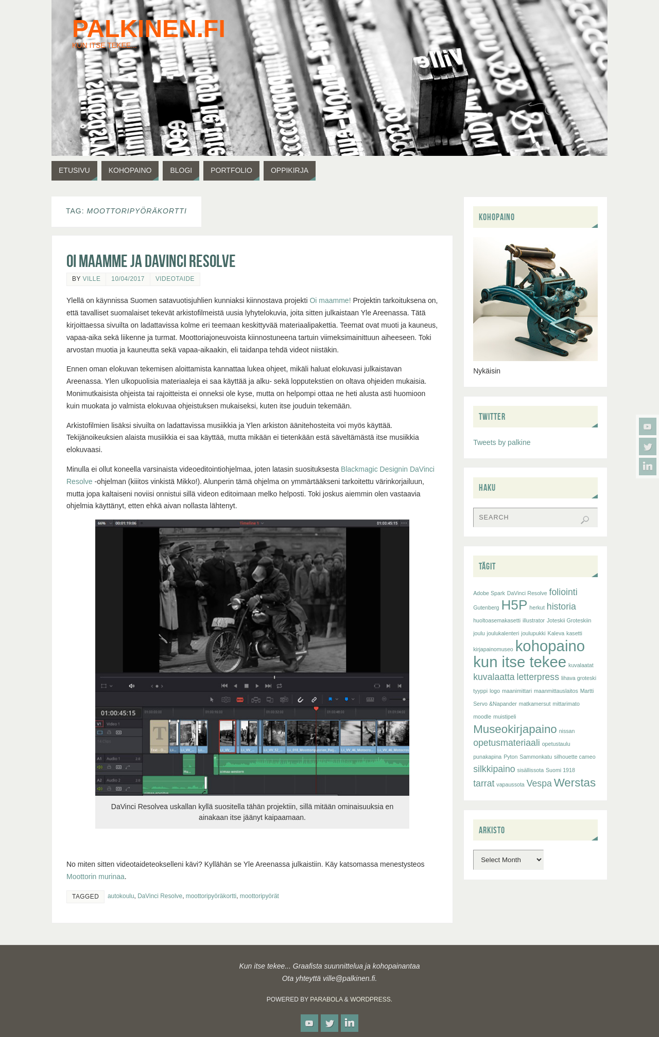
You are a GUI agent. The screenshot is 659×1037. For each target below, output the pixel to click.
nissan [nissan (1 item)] (567, 731)
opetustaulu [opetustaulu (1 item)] (556, 744)
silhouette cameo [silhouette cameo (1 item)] (575, 757)
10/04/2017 (128, 278)
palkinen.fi (149, 29)
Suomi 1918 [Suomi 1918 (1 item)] (560, 770)
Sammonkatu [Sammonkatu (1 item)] (535, 757)
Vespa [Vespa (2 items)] (539, 783)
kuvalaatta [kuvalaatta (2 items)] (494, 677)
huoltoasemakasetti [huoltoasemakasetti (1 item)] (497, 620)
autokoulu (121, 896)
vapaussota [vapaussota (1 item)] (510, 784)
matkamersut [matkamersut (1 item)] (535, 704)
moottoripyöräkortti (211, 896)
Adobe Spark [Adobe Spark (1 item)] (489, 593)
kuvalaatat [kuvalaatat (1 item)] (581, 665)
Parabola (326, 999)
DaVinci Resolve (159, 896)
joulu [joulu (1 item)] (479, 633)
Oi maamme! (330, 300)
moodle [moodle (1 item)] (482, 716)
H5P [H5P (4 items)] (514, 605)
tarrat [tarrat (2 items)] (483, 783)
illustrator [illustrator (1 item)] (534, 620)
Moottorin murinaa (95, 876)
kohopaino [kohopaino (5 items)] (550, 645)
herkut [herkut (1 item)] (537, 607)
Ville (91, 278)
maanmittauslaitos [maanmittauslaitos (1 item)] (556, 691)
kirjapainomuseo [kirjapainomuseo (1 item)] (493, 649)
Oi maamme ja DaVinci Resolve (151, 261)
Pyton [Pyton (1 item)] (510, 757)
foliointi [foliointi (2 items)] (563, 592)
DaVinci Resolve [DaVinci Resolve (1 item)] (527, 593)
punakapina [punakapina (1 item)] (487, 757)
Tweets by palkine (501, 442)
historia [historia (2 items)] (561, 606)
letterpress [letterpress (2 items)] (538, 677)
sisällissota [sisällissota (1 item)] (530, 770)
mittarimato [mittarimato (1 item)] (566, 704)
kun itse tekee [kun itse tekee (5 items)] (519, 661)
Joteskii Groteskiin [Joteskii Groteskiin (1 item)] (569, 620)
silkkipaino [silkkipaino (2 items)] (494, 769)
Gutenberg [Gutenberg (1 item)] (486, 607)
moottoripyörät (259, 896)
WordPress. (371, 999)
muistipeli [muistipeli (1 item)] (504, 716)
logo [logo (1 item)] (495, 691)
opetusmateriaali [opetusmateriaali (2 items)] (506, 743)
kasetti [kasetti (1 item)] (574, 633)
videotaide (175, 278)
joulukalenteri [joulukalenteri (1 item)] (503, 633)
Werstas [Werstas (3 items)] (575, 782)
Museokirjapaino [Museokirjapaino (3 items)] (515, 729)
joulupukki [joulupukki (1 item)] (533, 633)
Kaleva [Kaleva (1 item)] (556, 633)
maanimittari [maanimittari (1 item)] (517, 691)
